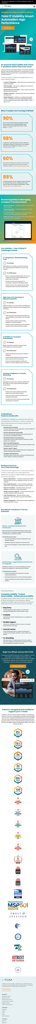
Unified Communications (7, 1004)
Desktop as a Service (6, 996)
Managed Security (6, 997)
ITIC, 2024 (9, 127)
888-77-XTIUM (6, 989)
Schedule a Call (8, 28)
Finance (3, 1011)
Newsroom (4, 1022)
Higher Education (5, 1016)
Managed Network (6, 1002)
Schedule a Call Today (18, 666)
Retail (3, 1012)
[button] (34, 6)
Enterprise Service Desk (7, 999)
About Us (4, 1020)
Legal (3, 1014)
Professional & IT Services (7, 1001)
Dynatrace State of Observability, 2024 (11, 186)
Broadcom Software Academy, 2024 (21, 166)
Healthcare (4, 1009)
